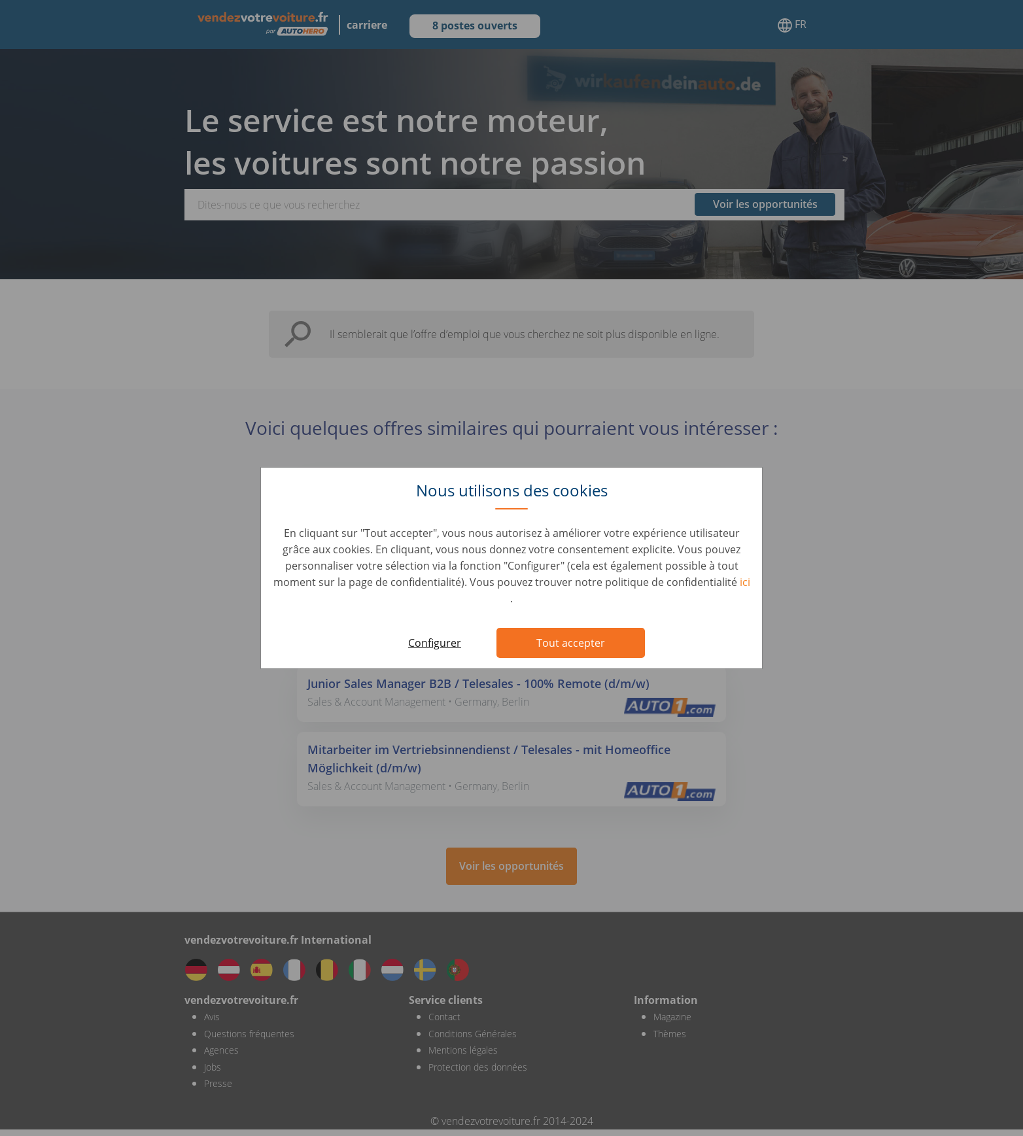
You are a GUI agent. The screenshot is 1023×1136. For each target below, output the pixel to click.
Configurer (434, 643)
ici (745, 582)
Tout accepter (570, 643)
